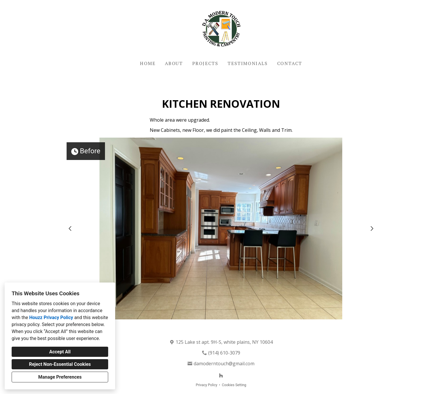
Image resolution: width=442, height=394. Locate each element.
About (174, 63)
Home (147, 63)
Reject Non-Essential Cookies (60, 364)
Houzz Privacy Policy (51, 317)
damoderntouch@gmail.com (224, 363)
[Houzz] (221, 375)
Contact (289, 63)
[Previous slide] (70, 228)
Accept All (60, 352)
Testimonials (247, 63)
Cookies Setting (234, 385)
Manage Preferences (59, 377)
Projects (205, 63)
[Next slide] (372, 228)
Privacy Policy (206, 385)
